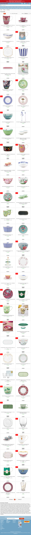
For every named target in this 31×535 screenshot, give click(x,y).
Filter (4, 13)
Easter (9, 8)
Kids (13, 8)
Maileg (20, 8)
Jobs (1, 529)
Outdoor (11, 8)
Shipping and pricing (2, 522)
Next (20, 499)
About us (1, 524)
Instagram (14, 522)
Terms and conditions (7, 522)
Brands (22, 8)
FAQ (1, 525)
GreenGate (16, 8)
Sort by (23, 13)
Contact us (1, 523)
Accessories (5, 8)
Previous (11, 499)
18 (18, 499)
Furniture (1, 8)
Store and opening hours (2, 528)
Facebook (14, 521)
